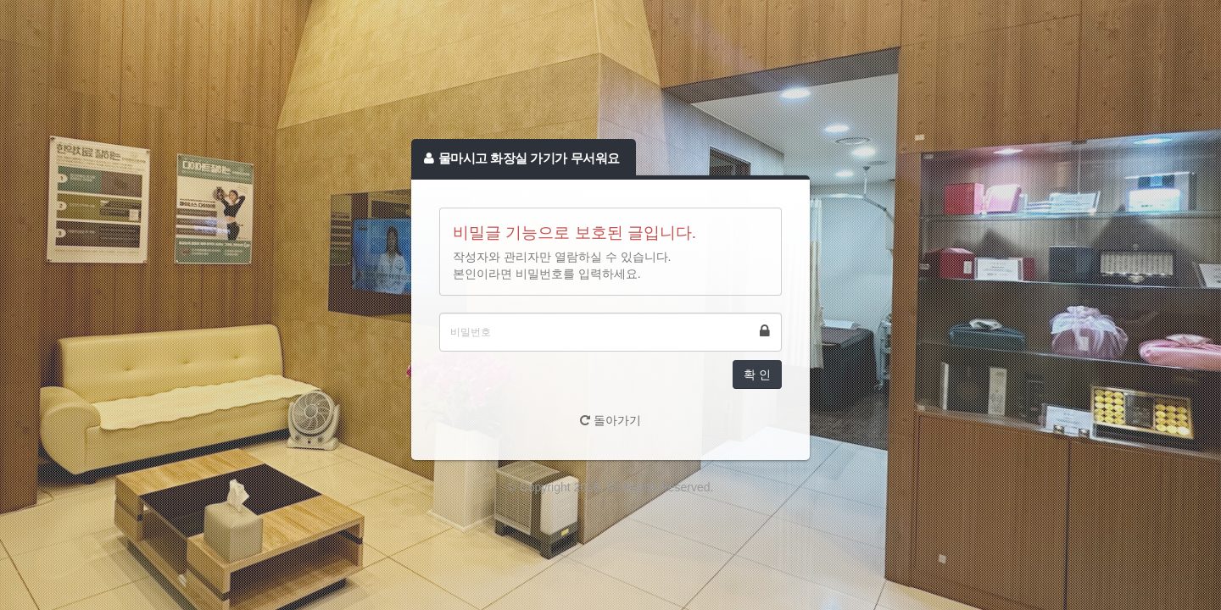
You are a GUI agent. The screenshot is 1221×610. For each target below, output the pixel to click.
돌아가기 (610, 420)
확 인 (757, 374)
